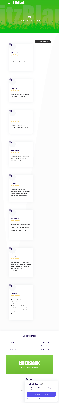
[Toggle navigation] (9, 2)
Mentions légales (31, 398)
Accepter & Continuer (41, 394)
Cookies (41, 398)
